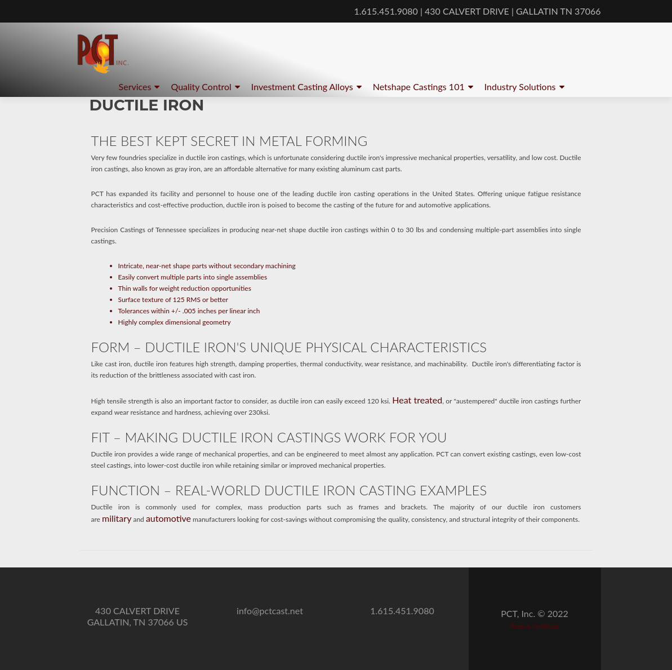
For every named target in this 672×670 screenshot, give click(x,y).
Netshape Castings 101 (419, 86)
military (116, 518)
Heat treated (417, 399)
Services (135, 86)
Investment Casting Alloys (302, 86)
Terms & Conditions (534, 626)
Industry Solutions (520, 86)
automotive (168, 518)
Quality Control (201, 86)
